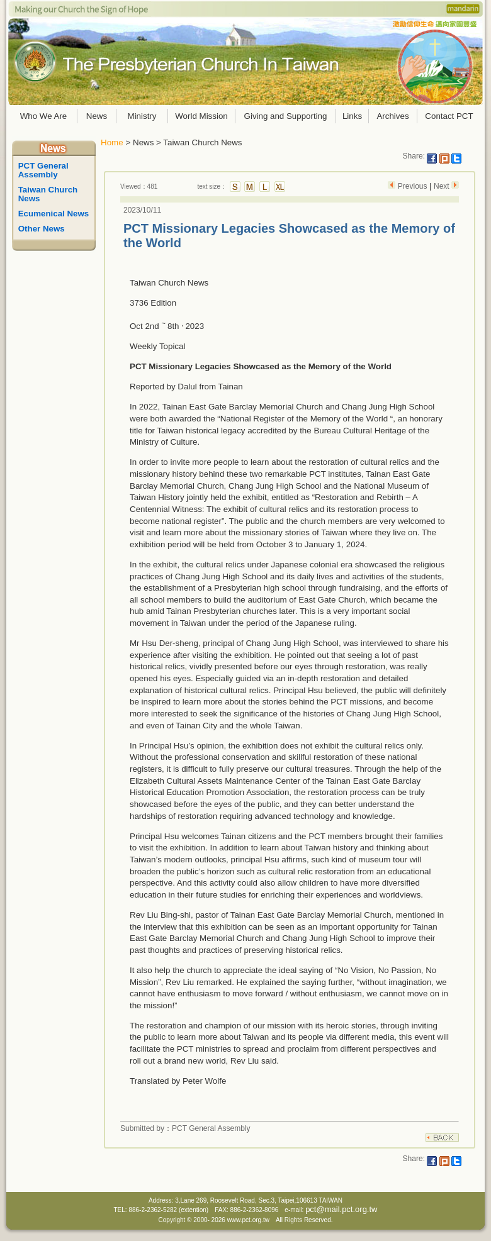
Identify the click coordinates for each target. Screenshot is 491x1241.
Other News (41, 228)
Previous (412, 186)
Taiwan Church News (49, 194)
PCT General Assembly (44, 170)
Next (442, 186)
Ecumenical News (53, 213)
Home (112, 142)
